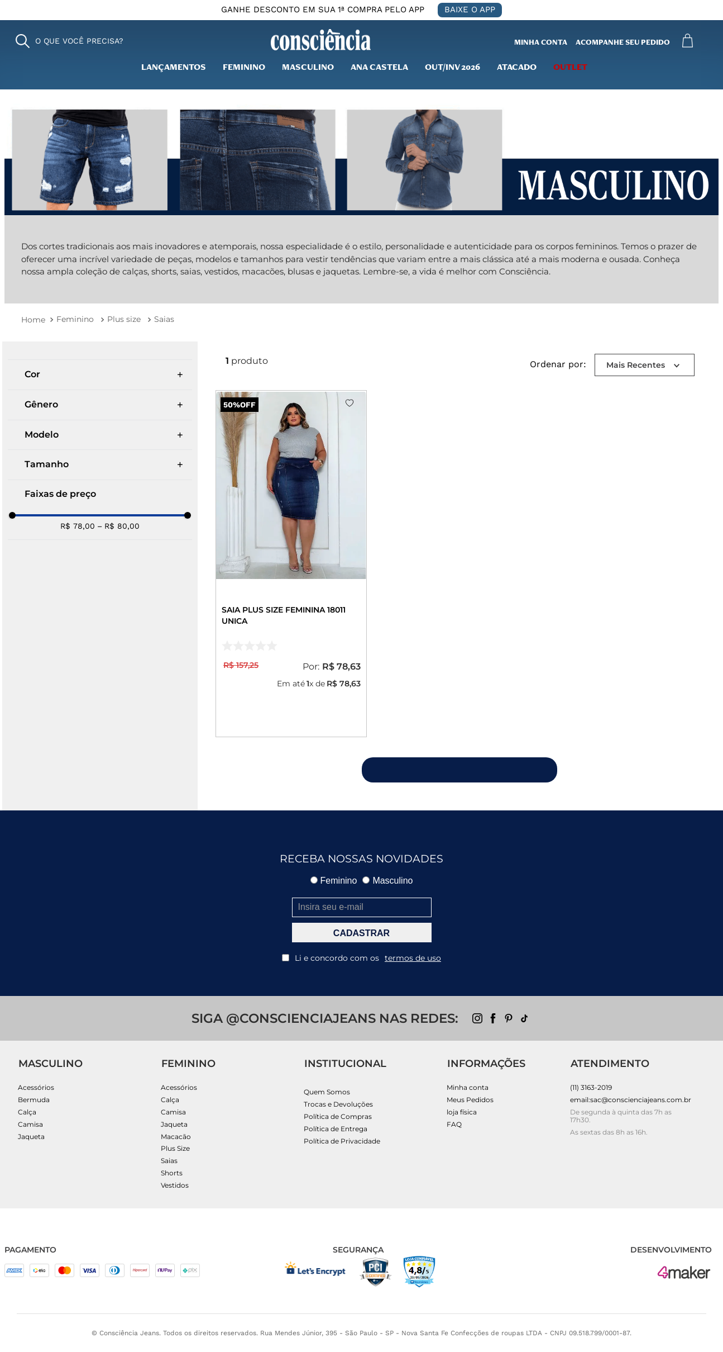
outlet (570, 68)
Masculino (387, 880)
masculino (308, 68)
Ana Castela (379, 68)
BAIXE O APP (469, 9)
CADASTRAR (361, 933)
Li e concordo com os (361, 957)
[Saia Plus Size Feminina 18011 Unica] (291, 564)
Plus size (124, 319)
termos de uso (413, 957)
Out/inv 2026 (452, 68)
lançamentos (173, 68)
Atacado (517, 68)
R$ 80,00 (118, 525)
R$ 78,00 (77, 525)
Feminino (244, 68)
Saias (164, 319)
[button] (69, 41)
